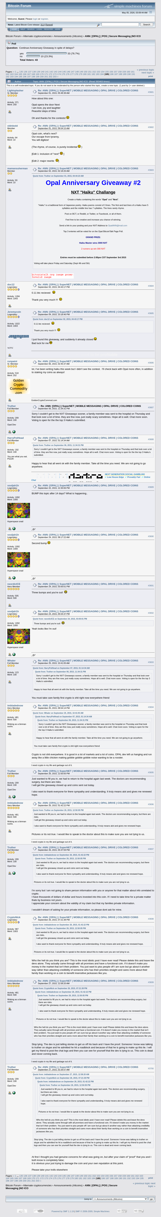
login (35, 19)
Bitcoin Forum (13, 36)
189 (124, 74)
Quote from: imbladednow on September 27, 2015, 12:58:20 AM (61, 1074)
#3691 (151, 585)
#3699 (151, 982)
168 (33, 74)
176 (68, 74)
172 (50, 74)
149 (81, 71)
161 (133, 71)
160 (128, 71)
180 (85, 74)
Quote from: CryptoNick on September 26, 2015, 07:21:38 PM (60, 988)
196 (25, 76)
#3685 (151, 313)
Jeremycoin (14, 311)
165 (20, 74)
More (57, 29)
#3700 (151, 1069)
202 (50, 76)
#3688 (151, 439)
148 (77, 71)
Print (150, 76)
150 (85, 71)
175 (63, 74)
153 (98, 71)
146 (68, 71)
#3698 (151, 919)
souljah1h (13, 485)
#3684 (151, 286)
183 (98, 74)
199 (37, 76)
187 (116, 74)
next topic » (148, 72)
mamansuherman (17, 168)
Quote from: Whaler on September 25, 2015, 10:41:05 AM (58, 713)
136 (25, 71)
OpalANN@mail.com (117, 225)
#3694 (151, 707)
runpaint (12, 361)
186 (112, 74)
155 (107, 71)
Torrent (49, 25)
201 (46, 76)
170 (42, 74)
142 (51, 71)
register (44, 19)
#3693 (151, 662)
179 (80, 74)
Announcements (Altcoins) (68, 36)
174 (59, 74)
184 (102, 74)
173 (55, 74)
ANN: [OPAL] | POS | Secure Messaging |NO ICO (113, 36)
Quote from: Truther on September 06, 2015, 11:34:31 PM (58, 445)
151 (90, 71)
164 (16, 74)
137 (30, 71)
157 (115, 71)
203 (55, 76)
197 (29, 76)
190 (129, 74)
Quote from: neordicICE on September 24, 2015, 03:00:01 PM (60, 619)
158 (120, 71)
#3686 (151, 363)
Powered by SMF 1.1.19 (63, 1211)
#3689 (151, 487)
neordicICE (13, 584)
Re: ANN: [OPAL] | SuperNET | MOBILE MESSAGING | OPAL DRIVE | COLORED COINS (88, 90)
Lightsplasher (15, 90)
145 (64, 71)
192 (7, 76)
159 (124, 71)
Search (30, 29)
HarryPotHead (15, 437)
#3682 (151, 127)
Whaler (11, 660)
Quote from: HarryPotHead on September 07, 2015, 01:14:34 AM (61, 668)
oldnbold (12, 125)
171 (46, 74)
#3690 (151, 536)
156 (111, 71)
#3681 (151, 92)
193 (12, 76)
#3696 (151, 804)
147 (72, 71)
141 (47, 71)
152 (94, 71)
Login (39, 29)
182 (93, 74)
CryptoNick (13, 917)
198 (33, 76)
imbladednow (15, 705)
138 (34, 71)
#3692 (151, 613)
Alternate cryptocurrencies (37, 36)
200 (42, 76)
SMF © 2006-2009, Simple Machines (93, 1211)
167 (29, 74)
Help (23, 29)
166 (25, 74)
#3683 (151, 170)
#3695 (151, 772)
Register (48, 29)
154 (103, 71)
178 (76, 74)
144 (60, 71)
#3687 (151, 407)
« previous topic (145, 69)
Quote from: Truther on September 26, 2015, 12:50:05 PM (58, 810)
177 (72, 74)
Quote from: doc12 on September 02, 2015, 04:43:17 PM (57, 319)
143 (55, 71)
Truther (11, 406)
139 (38, 71)
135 (21, 71)
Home (14, 29)
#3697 (151, 849)
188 (120, 74)
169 (37, 74)
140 (42, 71)
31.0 (42, 25)
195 (20, 76)
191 (133, 74)
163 (12, 74)
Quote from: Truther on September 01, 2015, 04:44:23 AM (58, 176)
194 (16, 76)
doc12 (11, 284)
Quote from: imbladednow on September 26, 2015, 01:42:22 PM (61, 855)
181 (89, 74)
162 (7, 74)
